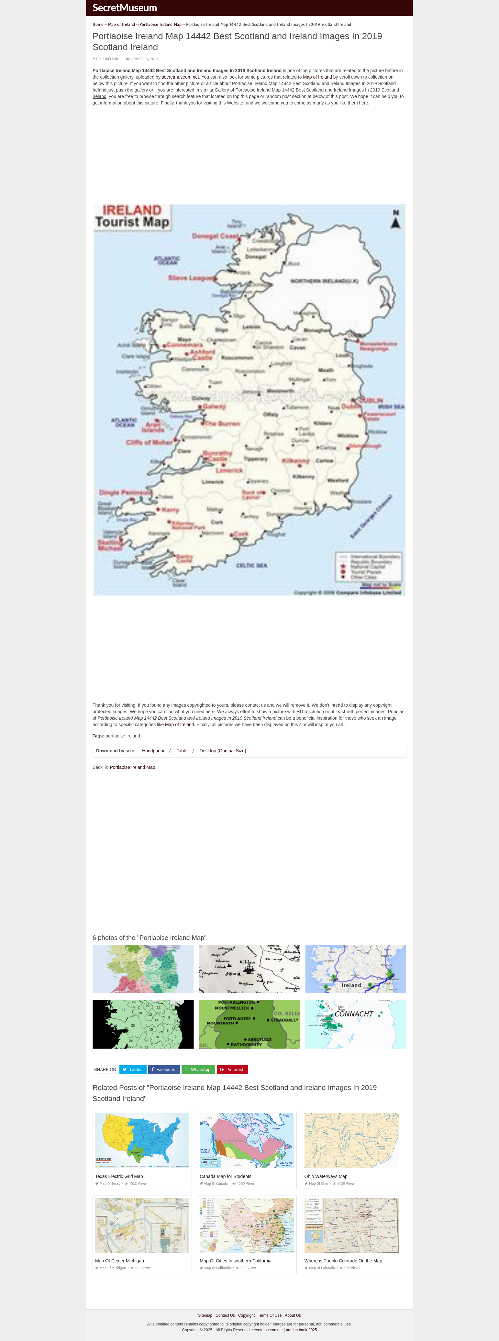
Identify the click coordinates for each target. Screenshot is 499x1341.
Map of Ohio (316, 1184)
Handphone (153, 750)
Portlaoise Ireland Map (132, 767)
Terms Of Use (270, 1315)
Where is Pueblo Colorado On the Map (343, 1260)
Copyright (246, 1315)
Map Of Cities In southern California (236, 1260)
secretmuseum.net (180, 77)
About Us (293, 1315)
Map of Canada (214, 1184)
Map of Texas (107, 1184)
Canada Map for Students (225, 1176)
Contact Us (225, 1315)
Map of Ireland (105, 59)
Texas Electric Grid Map (119, 1176)
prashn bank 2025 (301, 1329)
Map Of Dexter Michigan (119, 1260)
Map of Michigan (110, 1268)
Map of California (215, 1268)
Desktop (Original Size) (223, 750)
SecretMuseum (125, 7)
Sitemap (205, 1315)
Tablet (182, 750)
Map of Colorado (320, 1268)
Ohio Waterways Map (326, 1176)
